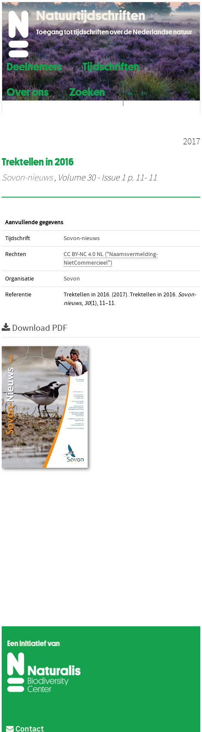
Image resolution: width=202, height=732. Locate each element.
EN (144, 93)
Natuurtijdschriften (90, 15)
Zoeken (87, 91)
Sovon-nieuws (27, 178)
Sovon (72, 278)
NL (130, 93)
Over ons (27, 91)
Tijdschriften (111, 65)
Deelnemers (34, 65)
